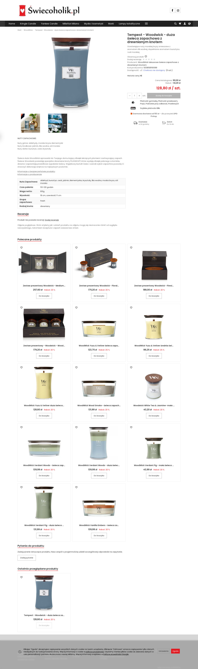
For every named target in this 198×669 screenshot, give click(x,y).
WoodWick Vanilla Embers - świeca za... (99, 525)
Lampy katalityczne (129, 23)
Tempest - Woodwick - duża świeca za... (44, 616)
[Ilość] (134, 95)
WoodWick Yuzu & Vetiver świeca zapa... (99, 346)
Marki (111, 23)
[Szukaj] (175, 24)
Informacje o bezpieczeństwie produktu (36, 171)
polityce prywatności (95, 651)
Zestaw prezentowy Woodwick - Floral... (99, 286)
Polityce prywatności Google (116, 654)
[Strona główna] (49, 10)
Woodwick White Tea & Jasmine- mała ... (154, 406)
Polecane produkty (30, 240)
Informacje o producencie (30, 174)
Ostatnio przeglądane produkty (38, 569)
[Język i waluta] (189, 24)
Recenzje (23, 214)
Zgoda (175, 651)
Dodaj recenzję (52, 220)
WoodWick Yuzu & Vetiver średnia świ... (153, 346)
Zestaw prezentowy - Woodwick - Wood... (44, 346)
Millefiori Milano (71, 23)
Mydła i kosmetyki (93, 23)
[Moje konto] (184, 24)
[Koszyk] (180, 24)
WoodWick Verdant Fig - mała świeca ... (154, 466)
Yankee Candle (49, 23)
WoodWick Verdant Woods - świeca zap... (44, 466)
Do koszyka (44, 296)
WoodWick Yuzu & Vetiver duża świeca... (44, 406)
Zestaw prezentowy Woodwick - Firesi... (154, 286)
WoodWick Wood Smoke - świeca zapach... (99, 406)
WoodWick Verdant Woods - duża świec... (99, 466)
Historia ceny (134, 75)
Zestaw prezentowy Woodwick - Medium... (44, 286)
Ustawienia (163, 651)
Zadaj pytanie (26, 558)
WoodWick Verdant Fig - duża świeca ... (44, 525)
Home (12, 23)
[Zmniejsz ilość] (138, 95)
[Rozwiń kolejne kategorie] (146, 24)
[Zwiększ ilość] (129, 95)
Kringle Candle (28, 23)
